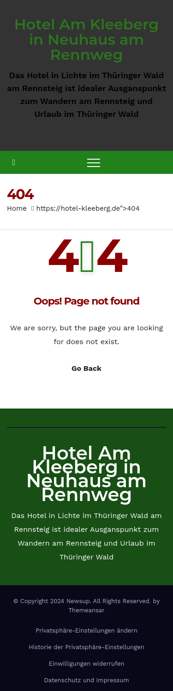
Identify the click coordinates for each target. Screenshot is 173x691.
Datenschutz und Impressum (86, 680)
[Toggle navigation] (93, 162)
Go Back (86, 368)
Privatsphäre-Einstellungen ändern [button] (86, 630)
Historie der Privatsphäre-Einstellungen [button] (86, 647)
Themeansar (87, 610)
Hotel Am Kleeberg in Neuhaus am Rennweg (86, 39)
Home (17, 208)
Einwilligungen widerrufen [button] (86, 663)
